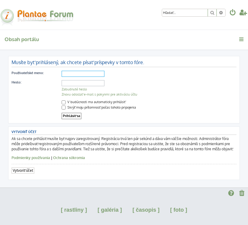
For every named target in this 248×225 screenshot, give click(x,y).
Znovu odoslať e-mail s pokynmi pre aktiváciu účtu (99, 94)
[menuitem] (233, 13)
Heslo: (16, 82)
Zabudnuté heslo (74, 89)
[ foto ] (178, 210)
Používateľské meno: (28, 73)
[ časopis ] (146, 210)
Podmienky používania (31, 157)
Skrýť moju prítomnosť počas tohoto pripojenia (99, 107)
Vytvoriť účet (23, 170)
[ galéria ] (109, 210)
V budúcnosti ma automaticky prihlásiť (93, 102)
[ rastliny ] (74, 210)
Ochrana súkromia (69, 157)
